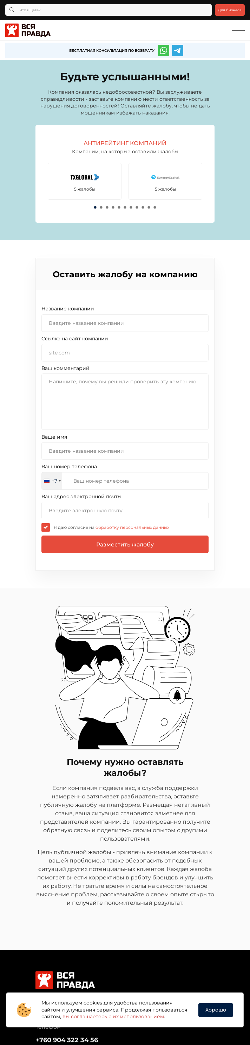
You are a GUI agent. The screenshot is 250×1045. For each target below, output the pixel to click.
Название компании (67, 308)
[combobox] (52, 480)
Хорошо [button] (215, 1010)
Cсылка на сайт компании (74, 338)
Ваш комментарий (65, 368)
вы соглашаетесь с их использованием (113, 1016)
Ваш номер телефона (69, 466)
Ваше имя (54, 437)
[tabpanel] (85, 181)
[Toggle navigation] (238, 30)
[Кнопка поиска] (12, 10)
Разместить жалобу (125, 544)
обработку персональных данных (131, 527)
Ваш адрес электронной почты (81, 496)
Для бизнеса (230, 10)
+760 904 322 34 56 (66, 1040)
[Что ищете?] (108, 10)
